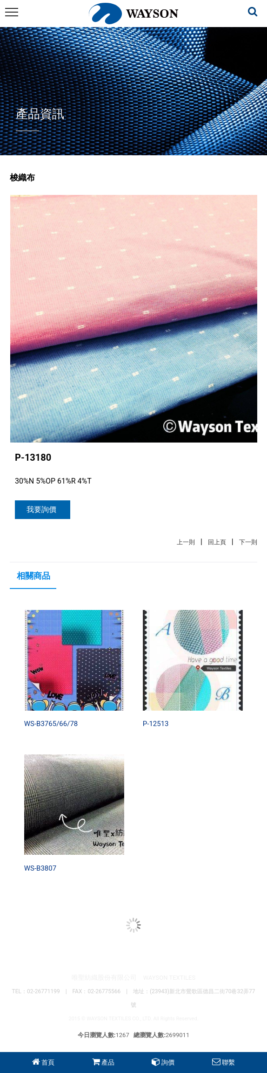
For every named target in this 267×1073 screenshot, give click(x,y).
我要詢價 (41, 509)
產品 (107, 1062)
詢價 (167, 1062)
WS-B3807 (40, 868)
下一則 (248, 542)
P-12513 (156, 724)
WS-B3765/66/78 (51, 724)
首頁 (47, 1062)
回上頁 (217, 542)
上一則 (186, 542)
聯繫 (228, 1062)
